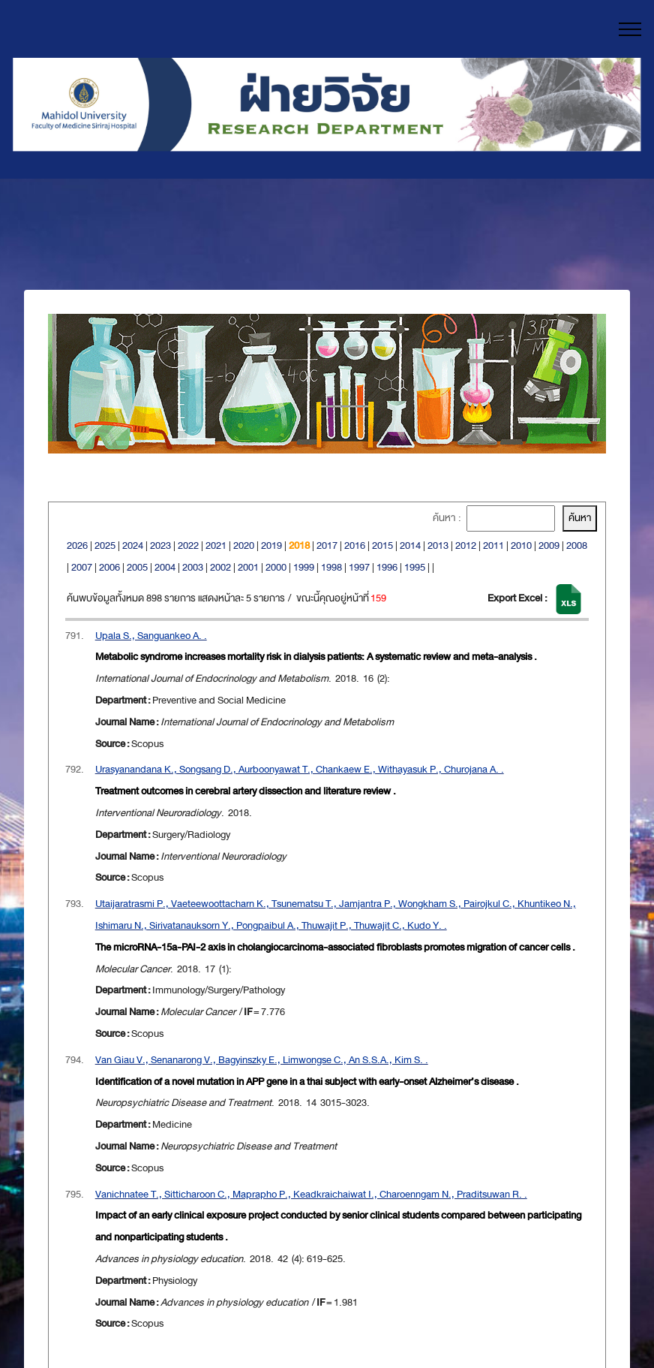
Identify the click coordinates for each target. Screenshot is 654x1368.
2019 (271, 545)
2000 (276, 567)
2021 (216, 545)
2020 (243, 545)
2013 (438, 545)
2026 (77, 545)
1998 (331, 567)
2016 (354, 545)
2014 (410, 545)
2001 (248, 567)
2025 (105, 545)
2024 (132, 545)
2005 (137, 567)
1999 (303, 567)
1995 (414, 567)
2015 (382, 545)
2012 (465, 545)
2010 (521, 545)
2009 (549, 545)
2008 (576, 545)
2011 (493, 545)
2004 (165, 567)
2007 (81, 567)
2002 (220, 567)
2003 (192, 567)
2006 (109, 567)
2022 (188, 545)
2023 (160, 545)
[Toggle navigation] (630, 29)
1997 (359, 567)
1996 (387, 567)
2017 (327, 545)
